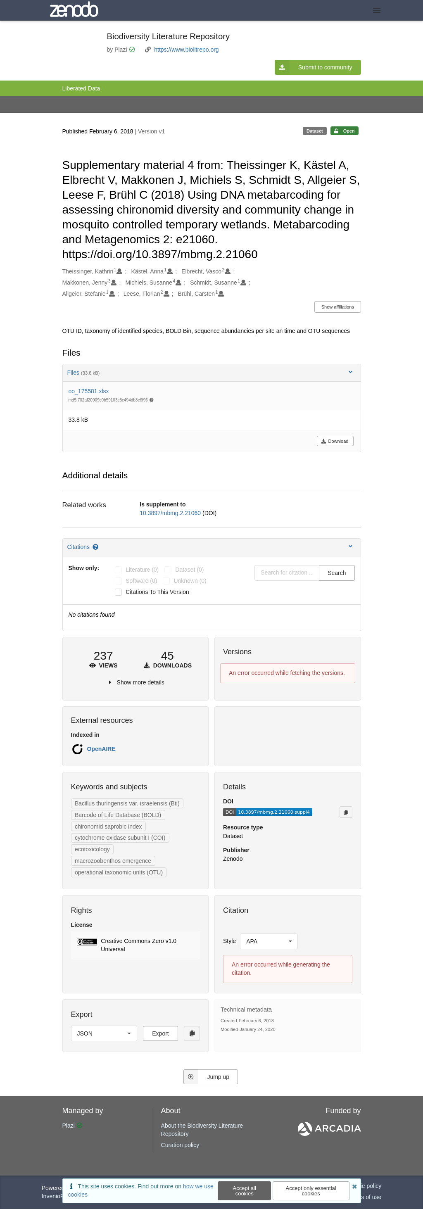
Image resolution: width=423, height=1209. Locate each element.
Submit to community (313, 67)
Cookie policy (364, 1186)
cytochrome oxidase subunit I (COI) (120, 837)
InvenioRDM (58, 1196)
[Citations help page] (96, 547)
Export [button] (160, 1033)
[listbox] (269, 941)
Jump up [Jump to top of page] (206, 1076)
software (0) (141, 580)
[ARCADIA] (329, 1134)
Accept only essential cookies (311, 1191)
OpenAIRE (101, 749)
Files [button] (210, 372)
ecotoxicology (92, 849)
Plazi (68, 1125)
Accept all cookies (244, 1191)
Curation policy (180, 1145)
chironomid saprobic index (108, 826)
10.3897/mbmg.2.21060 (171, 513)
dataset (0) (189, 569)
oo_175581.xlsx (89, 391)
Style (229, 941)
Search (337, 573)
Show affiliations (337, 306)
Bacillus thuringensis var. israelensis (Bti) (127, 803)
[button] (135, 945)
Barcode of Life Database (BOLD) (118, 815)
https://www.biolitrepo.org (186, 49)
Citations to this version (157, 592)
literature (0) (142, 569)
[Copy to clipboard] (346, 812)
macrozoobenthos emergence (113, 860)
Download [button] (335, 441)
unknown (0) (189, 580)
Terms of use (364, 1197)
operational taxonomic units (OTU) (119, 872)
